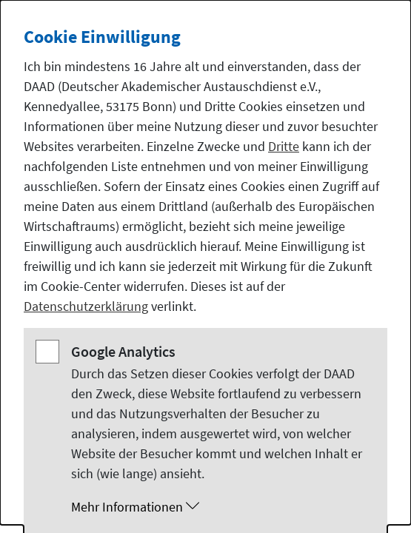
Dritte (283, 146)
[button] (220, 507)
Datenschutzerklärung (86, 306)
